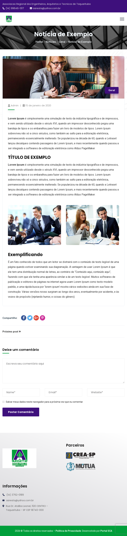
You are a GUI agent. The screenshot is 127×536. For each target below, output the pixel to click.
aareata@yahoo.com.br (45, 8)
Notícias (51, 41)
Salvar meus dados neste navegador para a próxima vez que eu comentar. (44, 402)
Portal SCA (106, 531)
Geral (62, 41)
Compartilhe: (10, 318)
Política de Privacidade (68, 531)
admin (15, 105)
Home (39, 41)
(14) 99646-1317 (13, 8)
